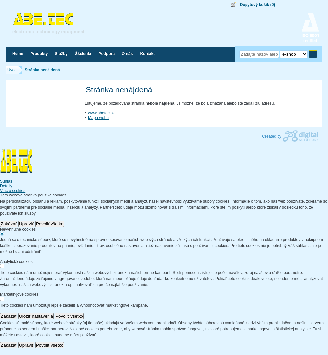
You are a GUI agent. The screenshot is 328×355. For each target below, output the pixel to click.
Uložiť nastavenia (36, 316)
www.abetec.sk (101, 113)
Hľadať (313, 54)
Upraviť (26, 223)
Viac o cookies (12, 190)
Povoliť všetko (50, 223)
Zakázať (9, 223)
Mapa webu (98, 117)
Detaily (6, 186)
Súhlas (6, 181)
